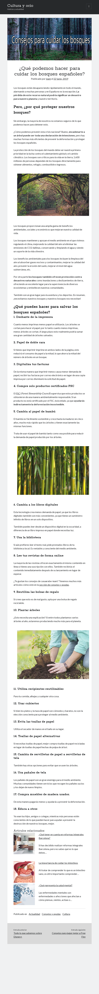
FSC (18, 393)
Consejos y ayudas (51, 913)
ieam (48, 78)
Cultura (66, 913)
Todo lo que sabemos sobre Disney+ (28, 935)
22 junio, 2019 (61, 78)
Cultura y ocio (20, 5)
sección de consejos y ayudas (54, 584)
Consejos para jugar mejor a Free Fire (68, 935)
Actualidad (34, 913)
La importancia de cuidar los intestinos (58, 862)
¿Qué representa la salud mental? (55, 885)
